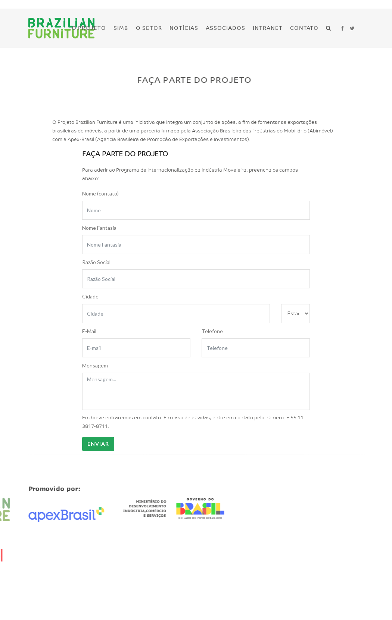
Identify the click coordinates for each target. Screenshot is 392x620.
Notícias (183, 28)
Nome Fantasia (99, 228)
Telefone (212, 331)
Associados (225, 28)
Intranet (268, 28)
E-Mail (89, 331)
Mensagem (95, 365)
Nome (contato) (100, 193)
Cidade (90, 296)
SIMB (120, 28)
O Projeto (89, 28)
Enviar (98, 444)
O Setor (149, 28)
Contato (304, 28)
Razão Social (96, 262)
